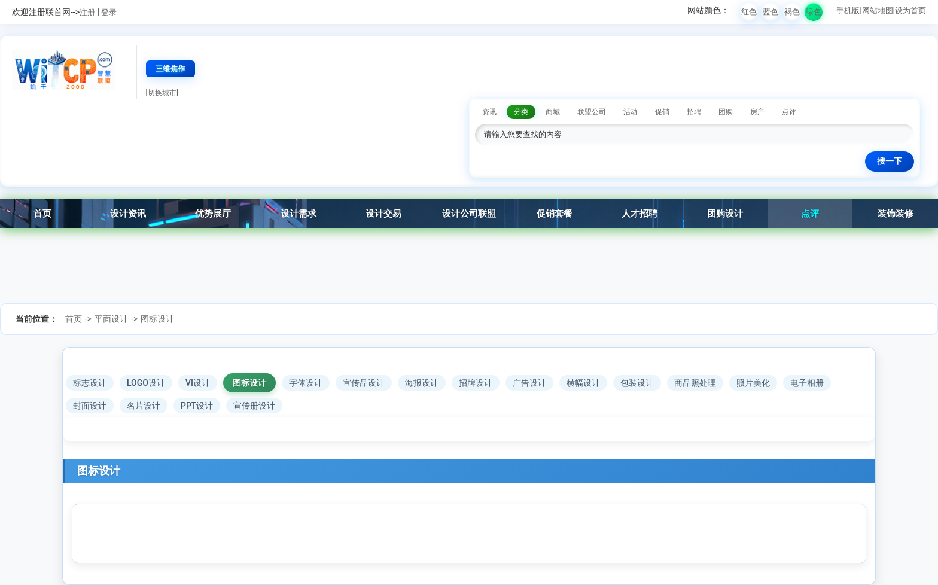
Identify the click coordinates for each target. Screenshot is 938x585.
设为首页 (910, 10)
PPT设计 (197, 405)
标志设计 (89, 383)
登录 (109, 12)
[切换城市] (162, 93)
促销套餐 (554, 213)
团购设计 (725, 213)
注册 (87, 12)
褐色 (792, 11)
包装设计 (637, 383)
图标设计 (157, 319)
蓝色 (770, 11)
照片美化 (753, 383)
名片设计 (143, 405)
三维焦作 (170, 69)
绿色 (813, 11)
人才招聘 (639, 213)
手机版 (848, 10)
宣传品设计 (364, 383)
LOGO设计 (146, 383)
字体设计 (305, 383)
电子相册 (807, 383)
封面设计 (89, 405)
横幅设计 (583, 383)
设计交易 (383, 213)
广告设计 (529, 383)
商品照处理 (695, 383)
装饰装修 (895, 213)
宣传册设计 (254, 405)
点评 (810, 213)
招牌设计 (475, 383)
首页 (42, 213)
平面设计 (111, 319)
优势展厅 (213, 213)
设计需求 (298, 213)
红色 (749, 11)
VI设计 (197, 383)
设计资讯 (128, 213)
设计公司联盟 (469, 213)
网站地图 (877, 10)
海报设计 (421, 383)
